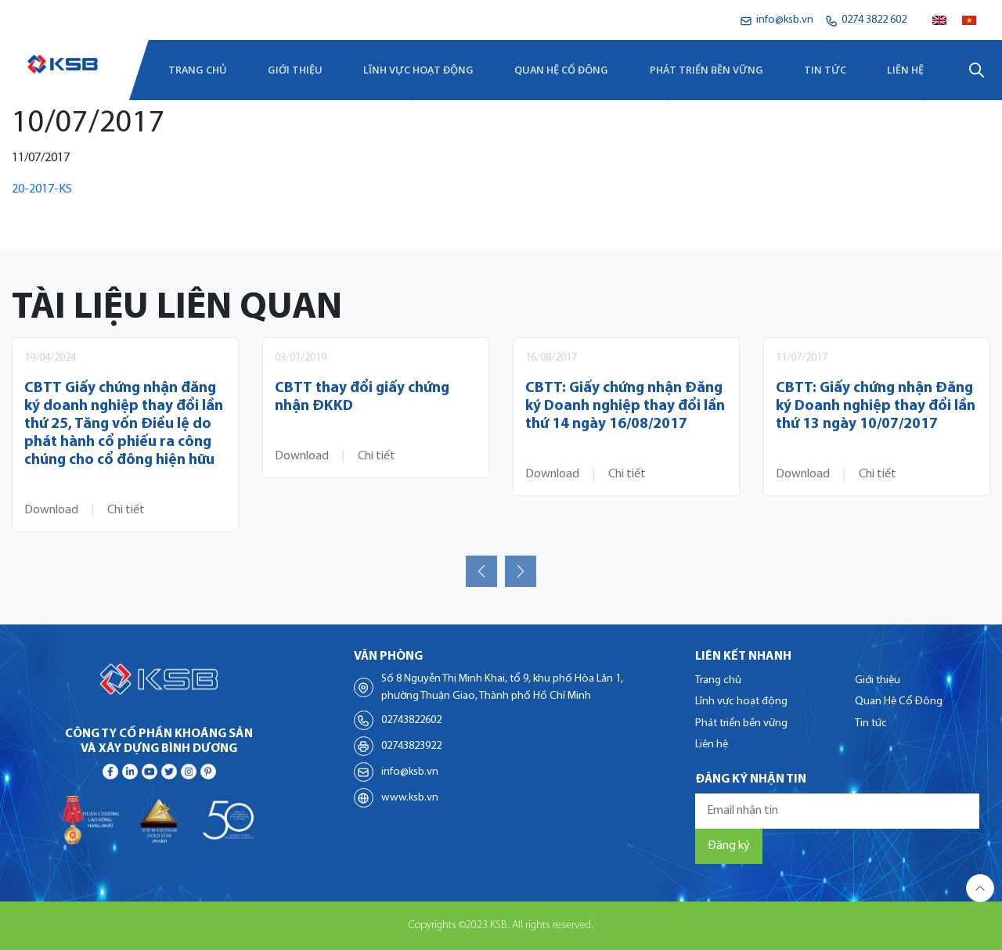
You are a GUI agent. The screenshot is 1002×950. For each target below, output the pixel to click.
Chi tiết (126, 510)
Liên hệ (905, 70)
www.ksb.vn (409, 798)
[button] (481, 571)
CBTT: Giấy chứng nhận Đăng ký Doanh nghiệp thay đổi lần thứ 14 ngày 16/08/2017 (625, 406)
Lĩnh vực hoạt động (418, 70)
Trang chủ (197, 70)
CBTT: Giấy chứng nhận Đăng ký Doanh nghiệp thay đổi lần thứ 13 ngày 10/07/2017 (875, 406)
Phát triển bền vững (706, 70)
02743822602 (411, 720)
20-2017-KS (42, 189)
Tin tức (825, 70)
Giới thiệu (295, 70)
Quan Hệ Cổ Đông (561, 70)
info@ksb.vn (409, 772)
